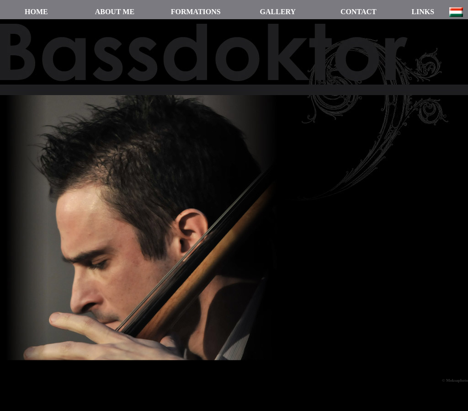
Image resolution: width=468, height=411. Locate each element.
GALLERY (278, 12)
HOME (36, 12)
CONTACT (358, 12)
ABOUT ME (114, 12)
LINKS (422, 12)
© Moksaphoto (455, 380)
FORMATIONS (196, 12)
